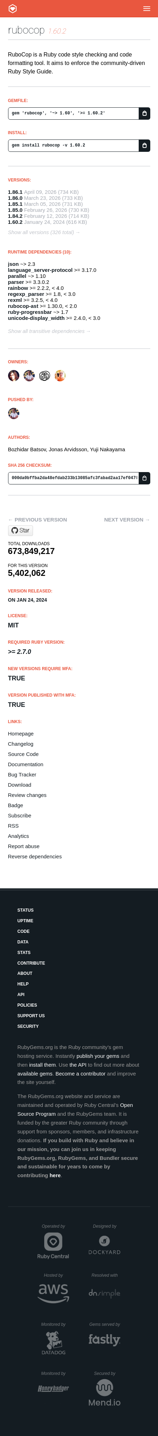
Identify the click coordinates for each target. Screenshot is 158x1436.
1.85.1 (15, 204)
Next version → (127, 520)
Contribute (31, 963)
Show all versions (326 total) (41, 232)
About (25, 973)
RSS (13, 826)
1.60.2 (15, 222)
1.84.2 (15, 216)
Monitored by (55, 1324)
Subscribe (20, 815)
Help (23, 984)
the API (78, 1065)
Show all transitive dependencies (46, 331)
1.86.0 (15, 198)
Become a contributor (80, 1074)
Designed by (106, 1226)
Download (20, 785)
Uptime (25, 920)
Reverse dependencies (35, 856)
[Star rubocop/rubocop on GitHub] (20, 530)
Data (23, 942)
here (55, 1175)
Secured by (107, 1373)
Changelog (21, 744)
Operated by (55, 1229)
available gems (35, 1074)
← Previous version (37, 520)
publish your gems (98, 1056)
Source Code (23, 754)
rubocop (26, 30)
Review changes (27, 795)
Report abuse (24, 846)
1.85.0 (15, 210)
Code (24, 931)
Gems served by (104, 1324)
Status (26, 910)
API (21, 994)
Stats (24, 952)
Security (28, 1026)
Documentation (26, 764)
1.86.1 (15, 192)
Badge (15, 805)
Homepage (21, 734)
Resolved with (106, 1275)
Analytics (18, 836)
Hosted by (56, 1275)
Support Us (31, 1015)
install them (42, 1065)
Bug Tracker (22, 774)
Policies (27, 1005)
